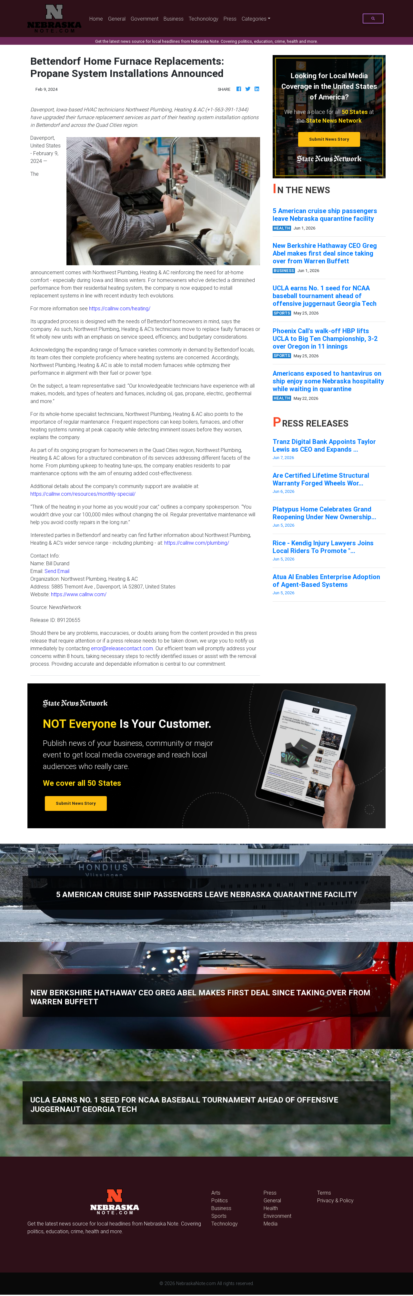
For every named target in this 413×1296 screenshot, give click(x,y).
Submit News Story (329, 139)
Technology (224, 1223)
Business (174, 18)
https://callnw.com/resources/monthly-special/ (83, 494)
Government (144, 18)
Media (270, 1223)
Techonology (203, 18)
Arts (215, 1192)
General (117, 18)
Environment (277, 1216)
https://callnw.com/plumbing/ (196, 543)
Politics (219, 1200)
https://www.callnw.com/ (78, 594)
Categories (254, 18)
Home (97, 18)
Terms (324, 1192)
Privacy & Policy (335, 1200)
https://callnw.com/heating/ (119, 308)
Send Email (57, 571)
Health (271, 1208)
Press (230, 18)
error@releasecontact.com (122, 648)
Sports (219, 1216)
